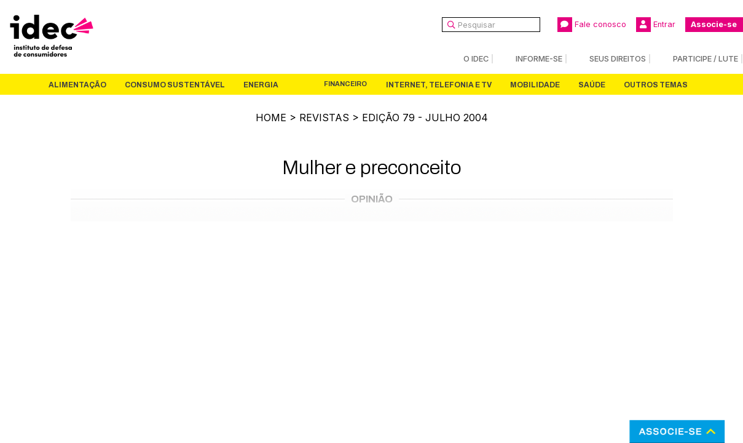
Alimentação (77, 85)
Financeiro (345, 84)
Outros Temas (656, 85)
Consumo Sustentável (175, 85)
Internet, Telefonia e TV (439, 85)
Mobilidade (535, 85)
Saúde (591, 85)
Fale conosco (591, 24)
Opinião (372, 199)
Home (271, 117)
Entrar (655, 24)
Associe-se (714, 24)
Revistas (324, 117)
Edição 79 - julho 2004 (425, 117)
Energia (260, 85)
